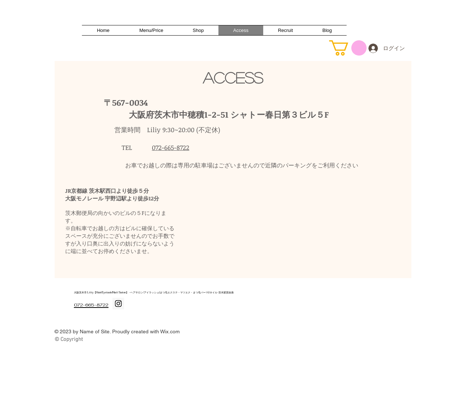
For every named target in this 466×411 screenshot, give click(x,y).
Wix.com (170, 331)
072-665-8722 (170, 147)
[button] (348, 48)
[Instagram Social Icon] (118, 303)
